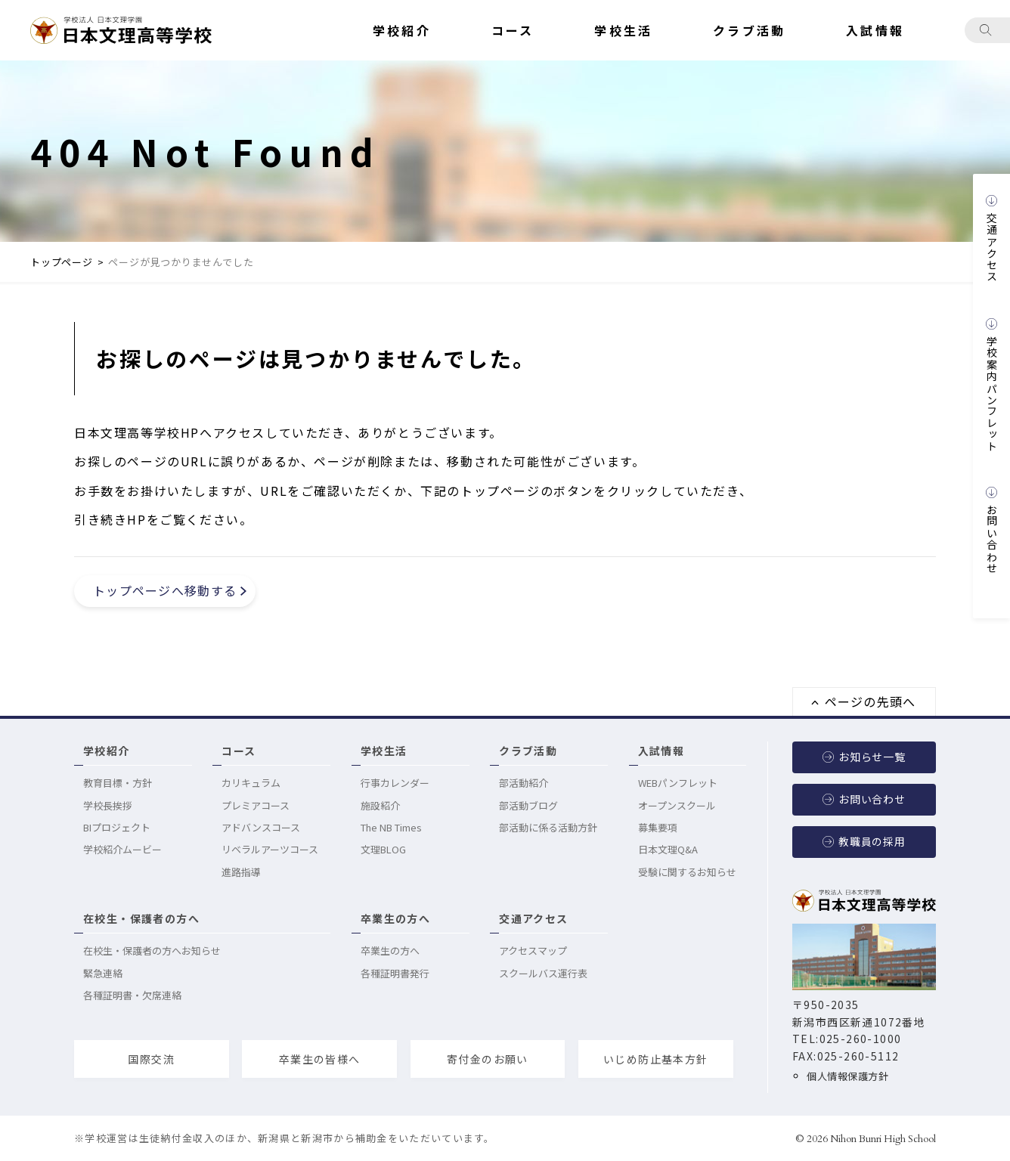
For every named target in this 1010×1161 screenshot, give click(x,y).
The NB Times (391, 827)
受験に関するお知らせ (687, 872)
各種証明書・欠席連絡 (132, 995)
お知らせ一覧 (872, 756)
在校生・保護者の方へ (141, 918)
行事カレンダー (395, 783)
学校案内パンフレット (991, 394)
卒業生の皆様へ (320, 1059)
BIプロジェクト (116, 827)
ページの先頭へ (870, 701)
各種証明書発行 (395, 973)
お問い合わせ (872, 799)
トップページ (61, 262)
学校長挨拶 (107, 805)
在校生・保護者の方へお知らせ (152, 950)
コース (239, 750)
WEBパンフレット (677, 783)
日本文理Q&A (668, 849)
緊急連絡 (102, 973)
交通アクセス (533, 918)
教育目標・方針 (117, 783)
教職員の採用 (872, 841)
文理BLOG (383, 849)
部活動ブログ (528, 805)
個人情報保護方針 (844, 1076)
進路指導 (241, 872)
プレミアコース (256, 805)
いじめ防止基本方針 (655, 1059)
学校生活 (384, 750)
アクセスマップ (533, 950)
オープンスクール (677, 805)
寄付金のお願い (487, 1059)
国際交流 (151, 1059)
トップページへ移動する (165, 590)
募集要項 (657, 827)
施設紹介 (380, 805)
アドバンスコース (261, 827)
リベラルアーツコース (270, 849)
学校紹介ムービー (122, 849)
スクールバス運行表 (543, 973)
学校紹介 (106, 750)
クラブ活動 (528, 750)
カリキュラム (251, 783)
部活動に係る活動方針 (548, 827)
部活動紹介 (523, 783)
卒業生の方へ (395, 918)
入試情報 (661, 750)
